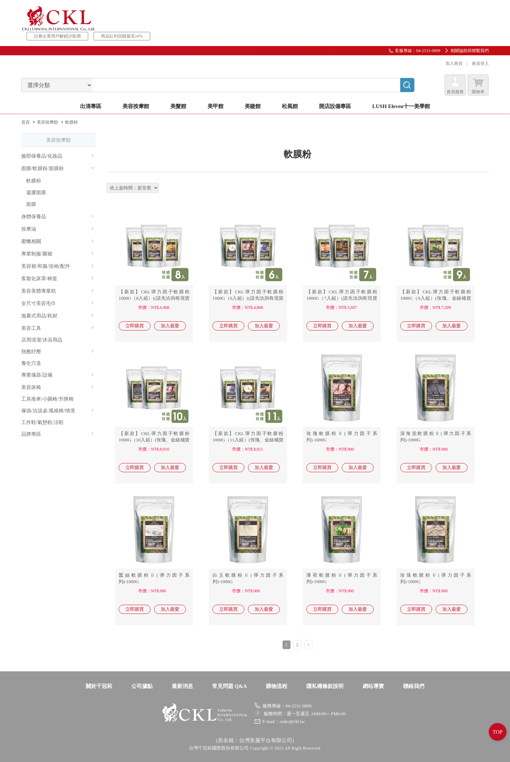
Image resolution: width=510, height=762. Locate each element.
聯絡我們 (413, 686)
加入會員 (454, 63)
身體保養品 (57, 216)
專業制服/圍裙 (57, 253)
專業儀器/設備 (57, 375)
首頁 (25, 122)
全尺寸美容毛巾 (57, 303)
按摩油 (57, 229)
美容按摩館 (47, 122)
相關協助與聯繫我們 (469, 51)
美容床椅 (57, 387)
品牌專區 (57, 434)
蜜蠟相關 (57, 241)
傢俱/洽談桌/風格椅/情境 (57, 410)
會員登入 (480, 63)
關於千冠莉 (99, 686)
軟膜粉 (33, 181)
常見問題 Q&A (229, 686)
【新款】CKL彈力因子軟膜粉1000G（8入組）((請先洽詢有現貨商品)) (154, 298)
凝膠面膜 (36, 192)
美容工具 (57, 328)
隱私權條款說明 (325, 686)
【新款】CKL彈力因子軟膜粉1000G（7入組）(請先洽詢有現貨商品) (341, 298)
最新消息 (182, 686)
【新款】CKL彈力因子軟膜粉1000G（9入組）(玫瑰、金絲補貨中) (435, 298)
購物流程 (276, 686)
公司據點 (142, 686)
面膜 (31, 204)
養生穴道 (31, 363)
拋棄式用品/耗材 (57, 315)
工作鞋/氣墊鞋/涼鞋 (42, 422)
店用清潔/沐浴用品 (41, 340)
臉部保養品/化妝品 (57, 156)
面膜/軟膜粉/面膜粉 (58, 168)
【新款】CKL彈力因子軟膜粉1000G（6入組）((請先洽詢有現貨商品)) (247, 298)
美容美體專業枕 (57, 291)
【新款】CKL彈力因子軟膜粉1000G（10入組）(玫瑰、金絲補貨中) (154, 440)
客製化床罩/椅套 (57, 278)
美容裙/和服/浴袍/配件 (57, 266)
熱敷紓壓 (57, 351)
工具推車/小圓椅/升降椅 (47, 399)
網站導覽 (373, 686)
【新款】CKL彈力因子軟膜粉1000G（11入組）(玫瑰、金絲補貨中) (247, 440)
